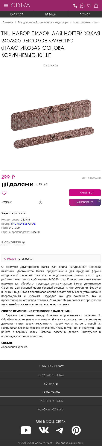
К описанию (11, 242)
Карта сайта (51, 392)
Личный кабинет (51, 366)
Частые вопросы (51, 400)
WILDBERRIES (85, 202)
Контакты (51, 383)
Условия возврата (51, 409)
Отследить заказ (51, 375)
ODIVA (20, 5)
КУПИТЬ (85, 192)
